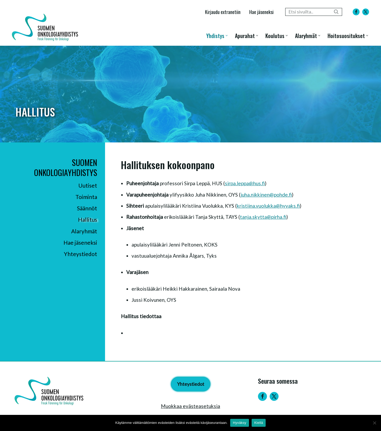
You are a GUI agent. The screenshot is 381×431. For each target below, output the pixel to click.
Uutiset (87, 185)
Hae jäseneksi (261, 12)
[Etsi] (307, 12)
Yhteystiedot (80, 254)
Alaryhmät (84, 231)
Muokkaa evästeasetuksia (190, 406)
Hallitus (87, 219)
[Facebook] (356, 11)
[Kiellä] (374, 422)
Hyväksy (239, 423)
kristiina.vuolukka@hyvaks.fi (268, 206)
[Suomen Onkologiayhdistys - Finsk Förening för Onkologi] (46, 27)
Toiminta (86, 196)
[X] (365, 11)
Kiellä (258, 423)
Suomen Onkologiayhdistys (65, 167)
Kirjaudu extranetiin (223, 12)
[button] (227, 35)
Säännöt (87, 208)
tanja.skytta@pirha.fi (263, 217)
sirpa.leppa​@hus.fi (245, 183)
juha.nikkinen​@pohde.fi (266, 195)
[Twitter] (274, 396)
